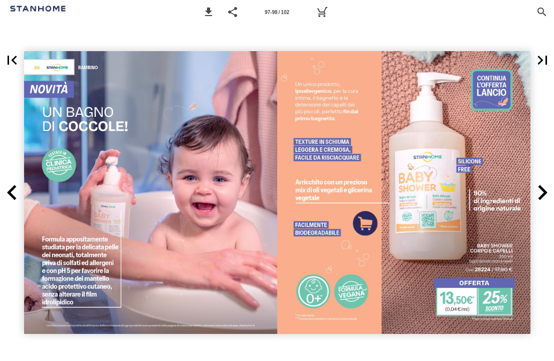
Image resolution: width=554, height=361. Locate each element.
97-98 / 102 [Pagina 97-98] (277, 12)
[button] (209, 12)
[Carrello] (322, 12)
